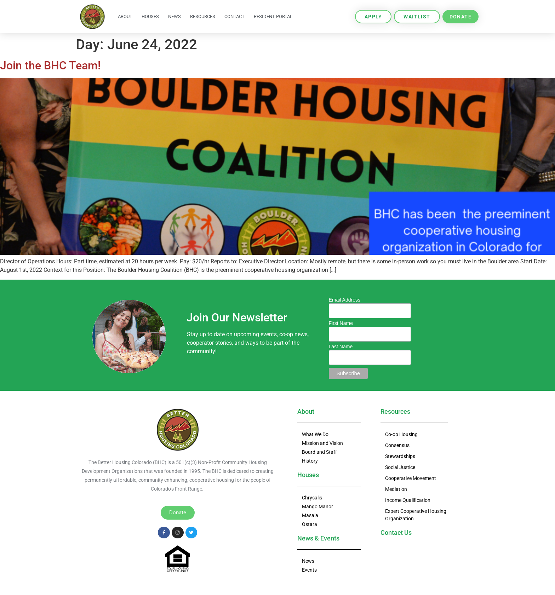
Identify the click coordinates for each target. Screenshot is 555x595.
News (174, 16)
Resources (202, 16)
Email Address (344, 299)
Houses (150, 16)
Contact (234, 16)
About (125, 16)
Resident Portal (273, 16)
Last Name (341, 346)
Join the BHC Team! (50, 65)
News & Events (318, 538)
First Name (341, 323)
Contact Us (396, 532)
